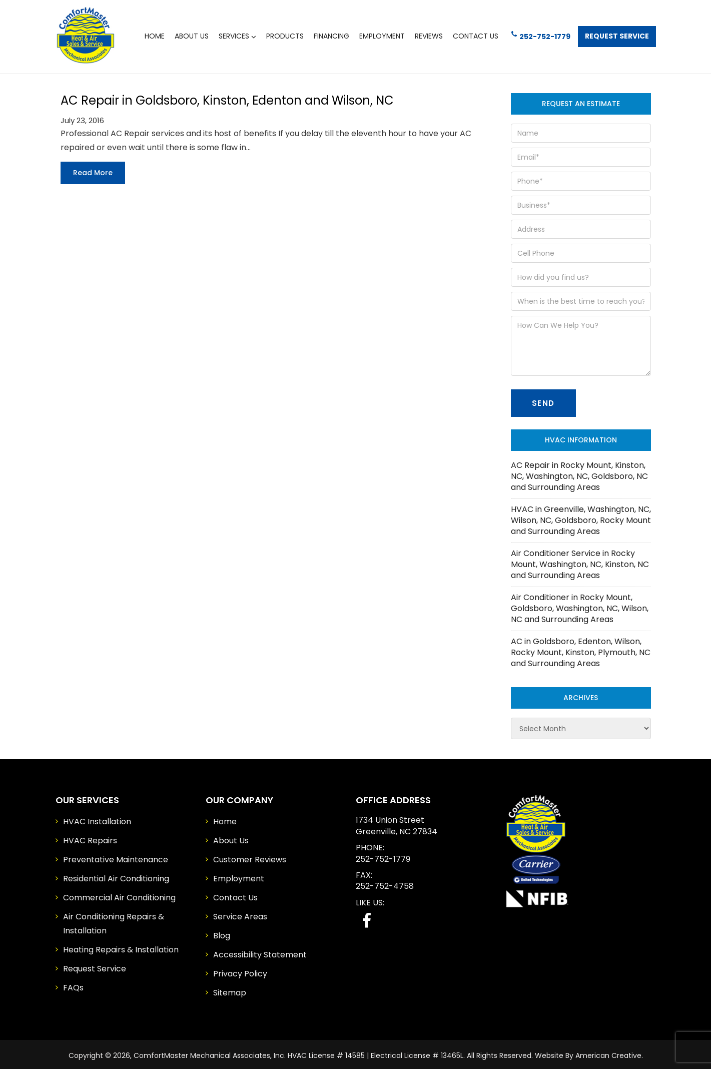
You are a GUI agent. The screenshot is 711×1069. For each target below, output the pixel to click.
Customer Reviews (249, 857)
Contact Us (235, 895)
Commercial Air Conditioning (119, 895)
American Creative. (609, 1053)
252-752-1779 (534, 34)
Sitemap (229, 990)
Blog (221, 933)
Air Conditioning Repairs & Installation (113, 921)
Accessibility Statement (260, 952)
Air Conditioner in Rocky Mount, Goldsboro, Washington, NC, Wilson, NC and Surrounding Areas (579, 606)
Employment (238, 876)
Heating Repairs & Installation (121, 947)
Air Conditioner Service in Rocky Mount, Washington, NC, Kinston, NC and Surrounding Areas (580, 562)
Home (225, 819)
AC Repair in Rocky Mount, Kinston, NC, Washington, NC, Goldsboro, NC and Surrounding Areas (579, 473)
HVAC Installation (97, 819)
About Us (231, 838)
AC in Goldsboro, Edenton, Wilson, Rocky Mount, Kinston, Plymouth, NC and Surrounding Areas (580, 650)
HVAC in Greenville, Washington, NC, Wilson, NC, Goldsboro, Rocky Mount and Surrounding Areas (581, 517)
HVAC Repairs (90, 838)
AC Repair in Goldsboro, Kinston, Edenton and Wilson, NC (227, 97)
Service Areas (240, 914)
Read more (93, 170)
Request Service (614, 35)
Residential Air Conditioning (116, 876)
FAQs (73, 985)
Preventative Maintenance (115, 857)
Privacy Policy (240, 971)
